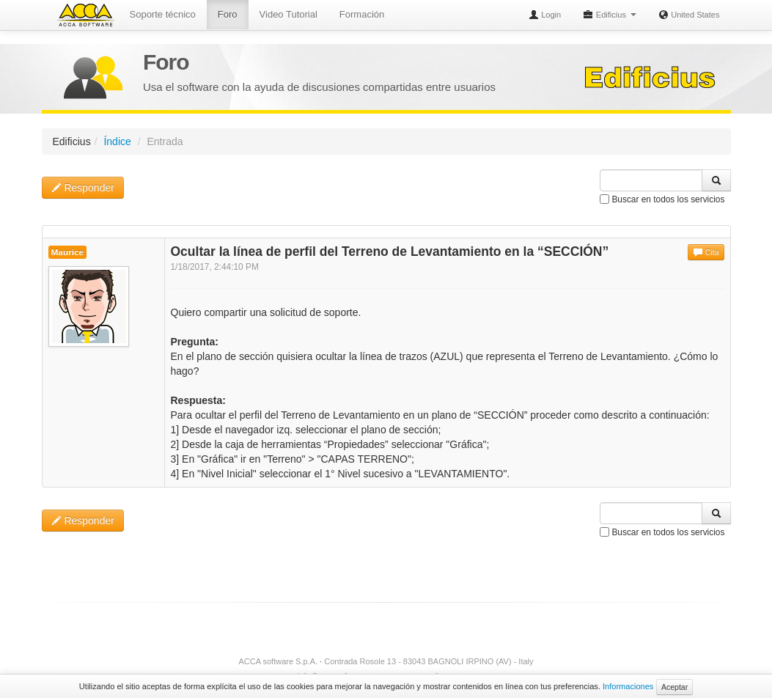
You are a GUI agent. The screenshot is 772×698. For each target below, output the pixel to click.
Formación (361, 14)
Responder (82, 188)
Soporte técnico (163, 14)
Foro (228, 14)
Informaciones (628, 686)
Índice (116, 141)
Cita (706, 252)
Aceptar (674, 687)
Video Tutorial (288, 14)
